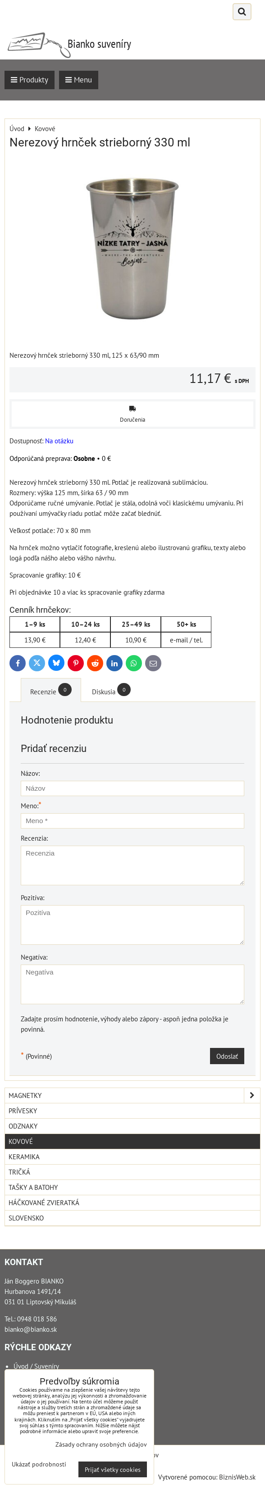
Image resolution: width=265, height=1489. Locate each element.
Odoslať (227, 1056)
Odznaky (23, 1125)
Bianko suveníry (99, 43)
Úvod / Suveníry (36, 1366)
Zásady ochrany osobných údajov (101, 1444)
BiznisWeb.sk (237, 1476)
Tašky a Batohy (33, 1187)
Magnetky (134, 1095)
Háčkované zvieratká (44, 1202)
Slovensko (26, 1217)
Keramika (24, 1156)
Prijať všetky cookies (113, 1469)
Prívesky (23, 1110)
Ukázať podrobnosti (39, 1464)
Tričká (19, 1171)
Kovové (21, 1141)
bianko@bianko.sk (31, 1329)
